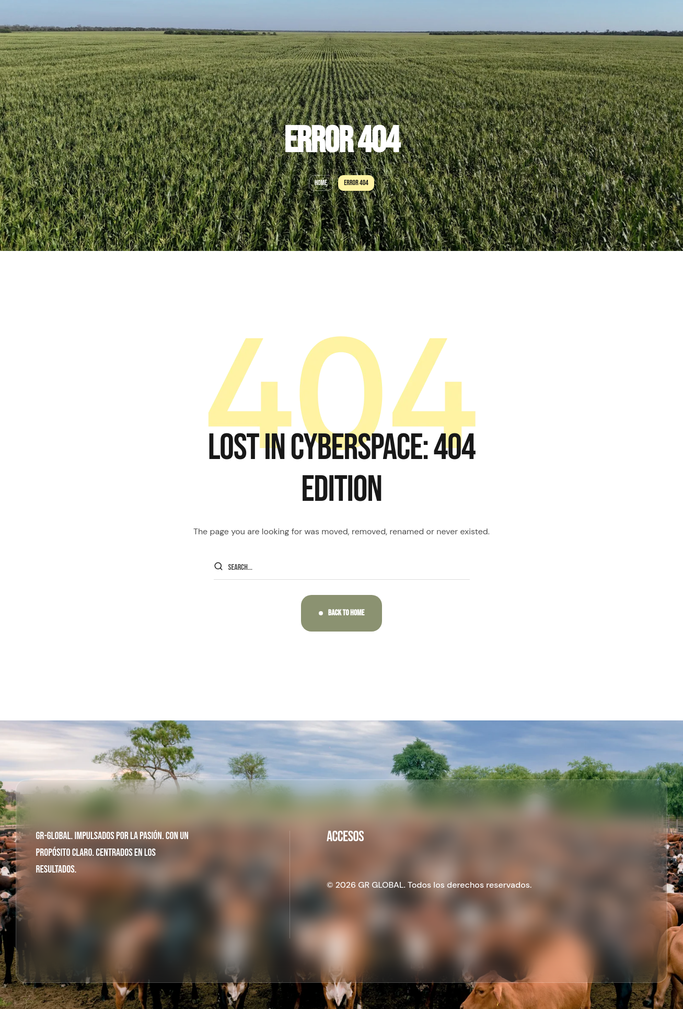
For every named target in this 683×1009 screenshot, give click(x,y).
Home (321, 182)
